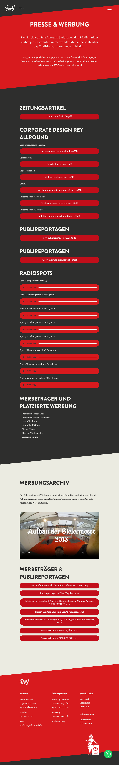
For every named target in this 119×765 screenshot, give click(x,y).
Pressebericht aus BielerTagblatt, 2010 (59, 630)
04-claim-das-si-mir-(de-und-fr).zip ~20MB (59, 189)
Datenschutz (86, 723)
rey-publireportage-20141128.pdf (59, 237)
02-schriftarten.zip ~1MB (59, 163)
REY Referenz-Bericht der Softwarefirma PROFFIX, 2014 (59, 585)
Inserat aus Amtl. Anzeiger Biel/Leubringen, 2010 (59, 611)
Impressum (85, 720)
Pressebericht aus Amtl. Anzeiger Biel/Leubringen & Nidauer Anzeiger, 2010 (59, 620)
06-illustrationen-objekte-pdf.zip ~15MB (59, 215)
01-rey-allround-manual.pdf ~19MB (59, 150)
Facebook (84, 699)
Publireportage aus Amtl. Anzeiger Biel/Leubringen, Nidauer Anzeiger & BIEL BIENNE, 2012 (59, 602)
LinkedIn (84, 707)
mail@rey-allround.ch (31, 725)
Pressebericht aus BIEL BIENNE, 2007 (59, 637)
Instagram (85, 703)
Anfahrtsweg (58, 721)
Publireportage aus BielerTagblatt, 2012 (59, 592)
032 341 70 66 (26, 716)
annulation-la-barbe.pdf (59, 116)
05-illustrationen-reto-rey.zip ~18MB (59, 202)
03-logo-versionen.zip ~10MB (59, 176)
